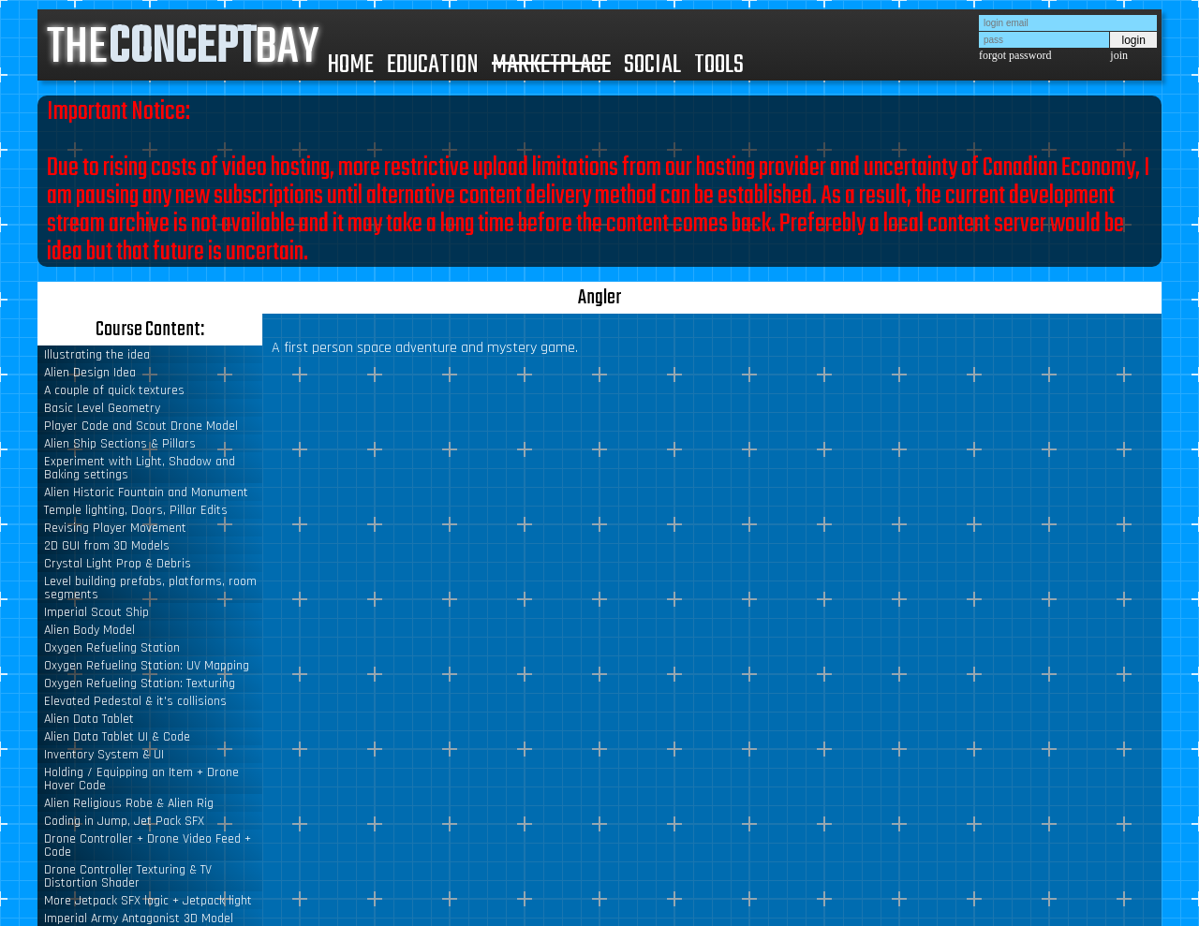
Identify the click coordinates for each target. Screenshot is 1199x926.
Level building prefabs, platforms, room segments (150, 588)
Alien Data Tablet (89, 719)
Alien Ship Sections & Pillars (120, 443)
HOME (351, 65)
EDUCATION (433, 65)
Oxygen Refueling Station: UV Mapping (146, 665)
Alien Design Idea (90, 372)
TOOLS (719, 65)
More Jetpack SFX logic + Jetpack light (148, 900)
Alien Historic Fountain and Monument (146, 492)
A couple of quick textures (114, 390)
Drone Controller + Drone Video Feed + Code (147, 845)
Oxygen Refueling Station (112, 647)
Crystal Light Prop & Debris (117, 563)
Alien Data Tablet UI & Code (117, 736)
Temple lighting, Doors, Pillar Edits (136, 510)
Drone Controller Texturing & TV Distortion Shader (128, 876)
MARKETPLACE (551, 65)
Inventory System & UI (104, 754)
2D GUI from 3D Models (107, 545)
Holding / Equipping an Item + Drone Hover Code (141, 779)
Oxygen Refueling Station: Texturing (139, 683)
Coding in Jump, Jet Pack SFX (124, 821)
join (1119, 55)
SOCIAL (652, 65)
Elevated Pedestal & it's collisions (135, 701)
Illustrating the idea (97, 354)
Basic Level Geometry (102, 408)
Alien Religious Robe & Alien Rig (129, 803)
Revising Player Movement (115, 528)
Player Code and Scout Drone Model (141, 426)
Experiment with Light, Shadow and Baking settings (139, 468)
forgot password (1015, 55)
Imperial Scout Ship (96, 612)
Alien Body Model (89, 630)
